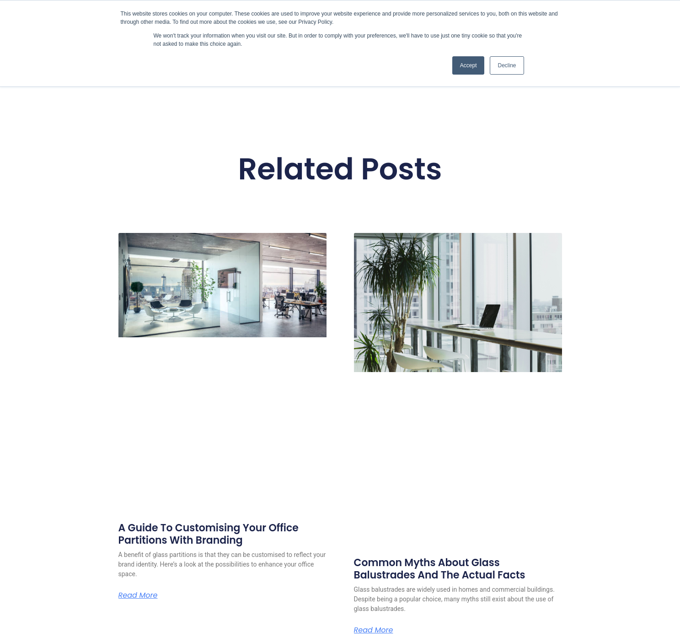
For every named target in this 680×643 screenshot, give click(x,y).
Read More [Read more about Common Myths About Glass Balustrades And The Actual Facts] (373, 630)
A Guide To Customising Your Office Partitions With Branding (208, 534)
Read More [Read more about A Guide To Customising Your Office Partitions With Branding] (138, 595)
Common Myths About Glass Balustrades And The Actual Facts (439, 569)
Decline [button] (507, 65)
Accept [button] (468, 65)
